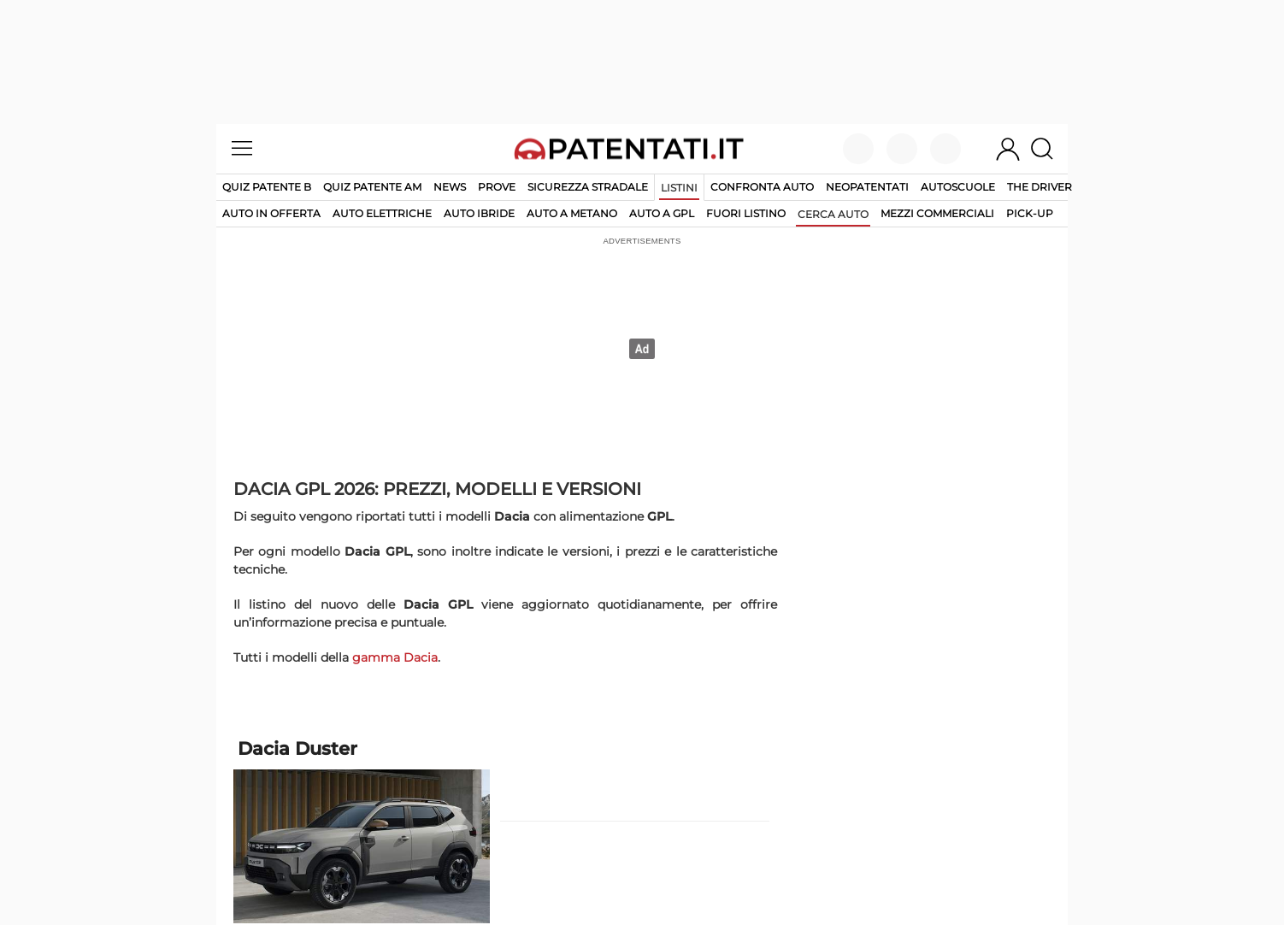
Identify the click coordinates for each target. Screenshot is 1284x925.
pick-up (1029, 213)
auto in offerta (271, 213)
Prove (496, 186)
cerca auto (833, 214)
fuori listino (746, 213)
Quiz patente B (266, 186)
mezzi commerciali (937, 213)
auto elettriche (382, 213)
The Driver (1039, 186)
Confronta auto (762, 186)
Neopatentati (867, 186)
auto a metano (572, 213)
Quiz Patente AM (372, 186)
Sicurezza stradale (587, 186)
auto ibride (479, 213)
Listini (679, 187)
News (449, 186)
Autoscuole (958, 186)
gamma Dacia (395, 657)
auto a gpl (661, 213)
